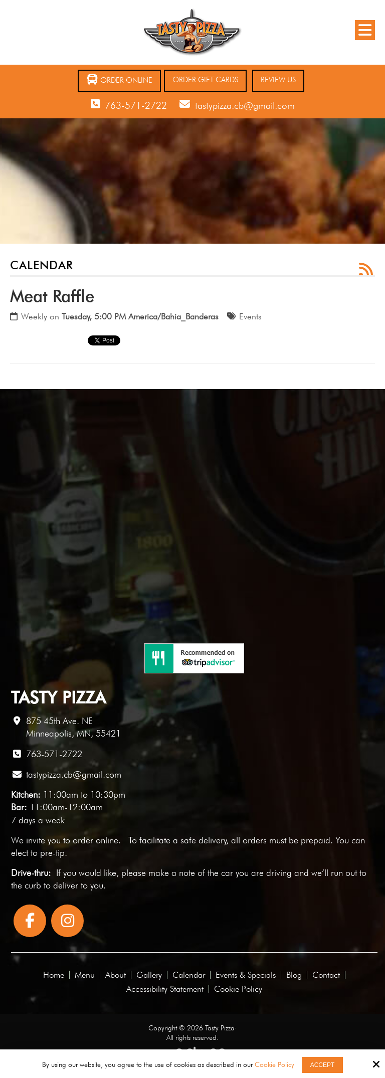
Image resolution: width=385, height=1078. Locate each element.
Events (250, 316)
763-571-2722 (136, 105)
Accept (322, 1064)
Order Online (119, 79)
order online (95, 840)
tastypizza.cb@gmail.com (245, 105)
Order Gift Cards (205, 79)
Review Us (278, 79)
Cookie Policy (274, 1064)
